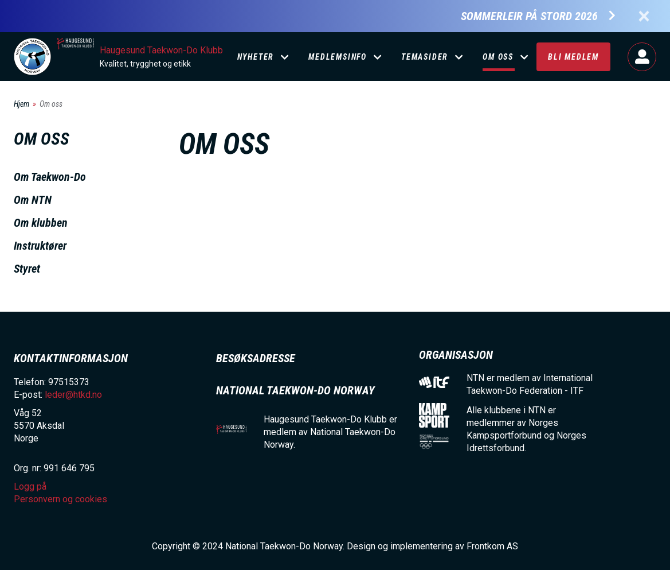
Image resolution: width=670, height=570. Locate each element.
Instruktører (40, 246)
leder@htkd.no (73, 394)
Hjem (21, 103)
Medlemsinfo (337, 56)
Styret (27, 269)
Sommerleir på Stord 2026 (529, 16)
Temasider (424, 56)
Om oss (498, 56)
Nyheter (256, 56)
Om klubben (41, 223)
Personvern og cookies (60, 499)
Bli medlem (573, 56)
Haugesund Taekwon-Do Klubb (161, 50)
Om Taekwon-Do (50, 177)
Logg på (642, 56)
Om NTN (33, 200)
